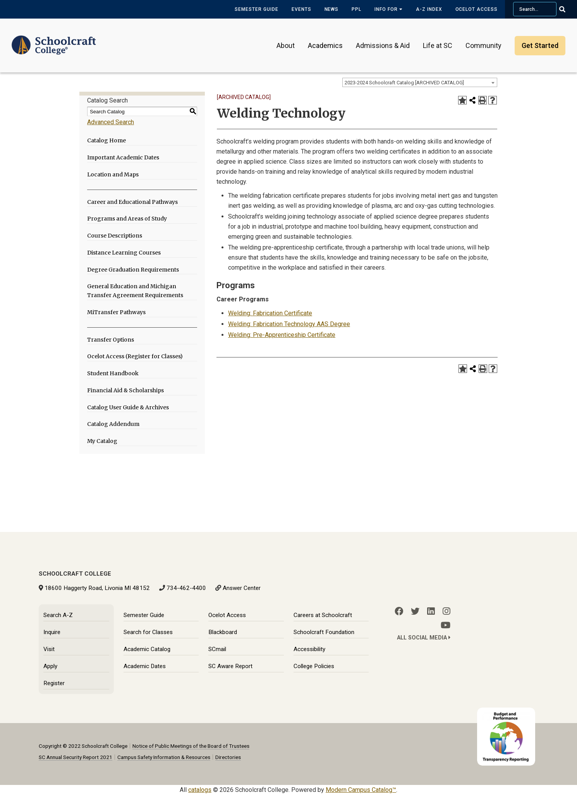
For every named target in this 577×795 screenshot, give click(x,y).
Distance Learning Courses (124, 252)
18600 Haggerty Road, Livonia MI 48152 (97, 588)
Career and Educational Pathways (132, 201)
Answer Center (242, 588)
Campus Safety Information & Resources (163, 757)
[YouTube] (445, 625)
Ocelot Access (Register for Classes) (135, 356)
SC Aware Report (230, 666)
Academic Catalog (147, 649)
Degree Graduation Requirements (133, 269)
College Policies (314, 666)
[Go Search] (567, 9)
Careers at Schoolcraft (323, 615)
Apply (50, 666)
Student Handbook (113, 373)
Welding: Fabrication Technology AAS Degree (289, 324)
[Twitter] (415, 611)
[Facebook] (399, 611)
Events (301, 9)
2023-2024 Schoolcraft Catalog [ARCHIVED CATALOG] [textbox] (404, 82)
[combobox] (419, 82)
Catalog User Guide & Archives (128, 407)
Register (54, 683)
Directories (228, 757)
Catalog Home (106, 140)
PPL (356, 9)
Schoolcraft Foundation (324, 632)
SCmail (217, 649)
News (332, 9)
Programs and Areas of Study (127, 218)
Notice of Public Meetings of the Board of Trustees (190, 746)
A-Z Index (429, 9)
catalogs (199, 789)
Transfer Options (110, 339)
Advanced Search (110, 122)
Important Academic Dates (123, 157)
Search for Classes (148, 632)
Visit (49, 649)
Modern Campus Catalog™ (361, 789)
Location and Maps (113, 174)
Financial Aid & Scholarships (125, 390)
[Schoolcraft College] (54, 40)
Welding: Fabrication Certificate (270, 313)
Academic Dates (145, 666)
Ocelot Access (476, 9)
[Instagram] (446, 611)
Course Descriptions (114, 235)
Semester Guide (256, 9)
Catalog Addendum (113, 424)
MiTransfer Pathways (116, 312)
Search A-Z (58, 615)
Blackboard (222, 632)
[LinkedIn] (431, 611)
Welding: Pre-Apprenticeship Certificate (281, 335)
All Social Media (423, 637)
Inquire (51, 632)
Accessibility (309, 649)
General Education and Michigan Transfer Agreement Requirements (135, 291)
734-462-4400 (186, 588)
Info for (388, 9)
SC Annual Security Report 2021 (75, 757)
